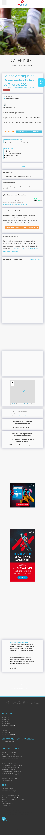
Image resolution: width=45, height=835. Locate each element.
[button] (24, 391)
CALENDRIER (5, 717)
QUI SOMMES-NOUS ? (7, 803)
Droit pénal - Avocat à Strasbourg (10, 832)
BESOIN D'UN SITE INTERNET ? (10, 776)
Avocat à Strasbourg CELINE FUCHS (11, 810)
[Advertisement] (22, 310)
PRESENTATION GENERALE (9, 763)
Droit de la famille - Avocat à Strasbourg (12, 830)
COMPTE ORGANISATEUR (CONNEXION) (12, 757)
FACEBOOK (5, 730)
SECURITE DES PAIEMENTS (9, 797)
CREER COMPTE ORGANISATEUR (10, 759)
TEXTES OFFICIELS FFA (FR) (9, 791)
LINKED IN (4, 801)
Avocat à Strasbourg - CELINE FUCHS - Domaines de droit (17, 812)
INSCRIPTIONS (5, 719)
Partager (22, 166)
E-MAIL (8, 142)
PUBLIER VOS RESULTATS (8, 754)
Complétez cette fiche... (24, 427)
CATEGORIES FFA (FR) (7, 789)
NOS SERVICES (5, 761)
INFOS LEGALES (6, 806)
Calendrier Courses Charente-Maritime (20, 681)
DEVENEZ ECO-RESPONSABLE (10, 767)
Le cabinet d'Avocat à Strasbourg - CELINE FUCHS (15, 814)
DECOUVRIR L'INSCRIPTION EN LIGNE (12, 765)
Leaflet (13, 404)
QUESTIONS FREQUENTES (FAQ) (10, 793)
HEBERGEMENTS (6, 734)
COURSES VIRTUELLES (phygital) (10, 774)
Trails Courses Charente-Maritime (19, 688)
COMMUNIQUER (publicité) (9, 769)
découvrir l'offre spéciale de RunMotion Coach (15, 204)
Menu (4, 2)
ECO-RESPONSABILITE (8, 726)
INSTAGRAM (5, 732)
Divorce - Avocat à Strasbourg (9, 828)
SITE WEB (26, 142)
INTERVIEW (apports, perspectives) (11, 795)
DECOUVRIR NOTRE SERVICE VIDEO (11, 771)
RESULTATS (5, 721)
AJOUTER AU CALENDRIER (9, 752)
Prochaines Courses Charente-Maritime (20, 685)
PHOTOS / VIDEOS (6, 723)
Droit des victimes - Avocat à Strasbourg (12, 834)
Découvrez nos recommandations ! (22, 228)
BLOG (3, 728)
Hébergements (36, 131)
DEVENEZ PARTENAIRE (8, 742)
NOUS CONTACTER (7, 780)
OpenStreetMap (25, 404)
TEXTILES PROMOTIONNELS (9, 778)
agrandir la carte (35, 259)
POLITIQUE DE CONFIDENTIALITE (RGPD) (13, 799)
